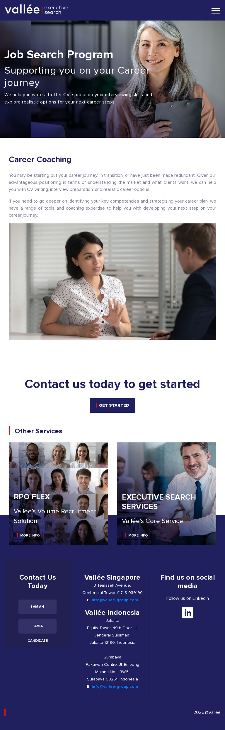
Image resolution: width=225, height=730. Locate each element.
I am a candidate (38, 629)
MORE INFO (30, 535)
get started (114, 405)
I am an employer (37, 609)
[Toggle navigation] (216, 10)
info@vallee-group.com (115, 599)
